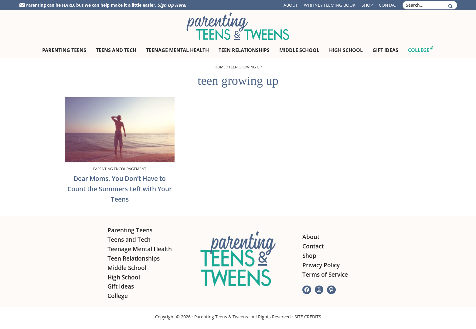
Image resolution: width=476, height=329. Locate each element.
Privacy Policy (321, 265)
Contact (388, 5)
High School (123, 277)
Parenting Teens (129, 230)
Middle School (126, 268)
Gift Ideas (120, 286)
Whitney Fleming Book (329, 5)
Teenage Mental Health (139, 249)
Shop (367, 5)
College (117, 296)
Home (220, 66)
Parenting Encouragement (119, 168)
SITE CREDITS (307, 317)
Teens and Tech (129, 240)
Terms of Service (325, 275)
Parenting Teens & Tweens (221, 317)
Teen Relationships (133, 258)
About (291, 5)
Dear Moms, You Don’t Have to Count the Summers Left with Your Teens (119, 188)
